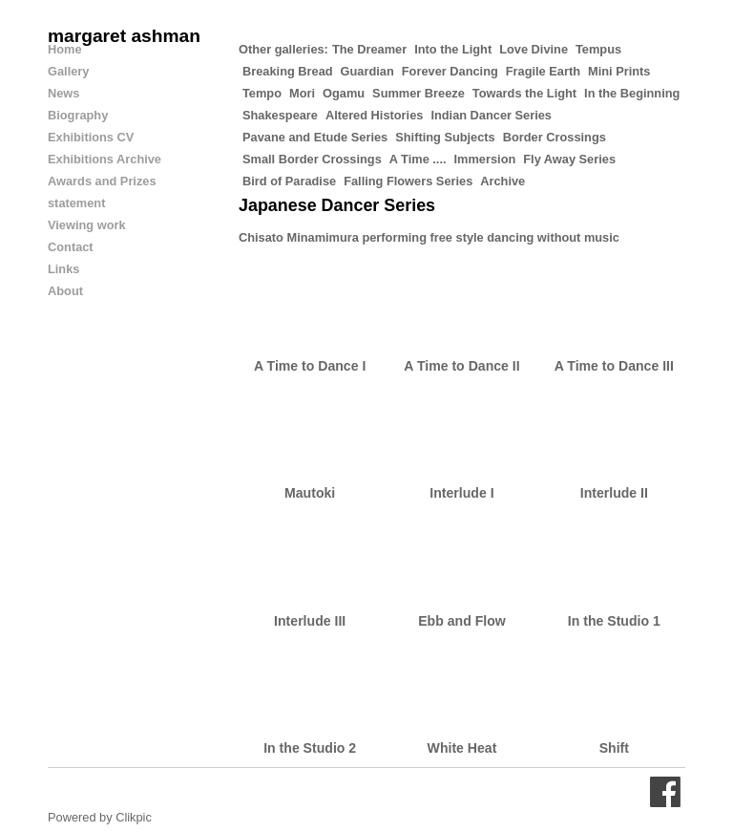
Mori (302, 93)
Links (63, 269)
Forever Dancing (450, 71)
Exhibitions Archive (104, 159)
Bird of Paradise (289, 181)
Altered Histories (374, 115)
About (65, 291)
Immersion (485, 159)
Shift (614, 748)
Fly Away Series (569, 159)
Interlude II (614, 493)
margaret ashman (124, 36)
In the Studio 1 (614, 621)
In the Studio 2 (309, 748)
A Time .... (418, 159)
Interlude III (310, 621)
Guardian (367, 71)
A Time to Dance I (310, 365)
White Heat (462, 748)
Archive (502, 181)
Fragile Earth (543, 71)
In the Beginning (632, 93)
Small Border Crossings (312, 159)
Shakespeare (280, 115)
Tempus (598, 49)
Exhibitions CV (91, 137)
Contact (71, 247)
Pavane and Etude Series (314, 137)
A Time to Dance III (614, 365)
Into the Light (453, 49)
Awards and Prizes (102, 181)
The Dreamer (369, 49)
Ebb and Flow (462, 621)
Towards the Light (524, 93)
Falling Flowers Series (408, 181)
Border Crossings (554, 137)
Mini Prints (619, 71)
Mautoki (309, 493)
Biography (78, 115)
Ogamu (344, 93)
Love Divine (533, 49)
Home (65, 49)
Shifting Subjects (445, 137)
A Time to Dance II (461, 365)
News (63, 93)
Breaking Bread (287, 71)
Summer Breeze (418, 93)
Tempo (262, 93)
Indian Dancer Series (491, 115)
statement (76, 203)
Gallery (68, 71)
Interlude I (461, 493)
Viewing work (87, 225)
